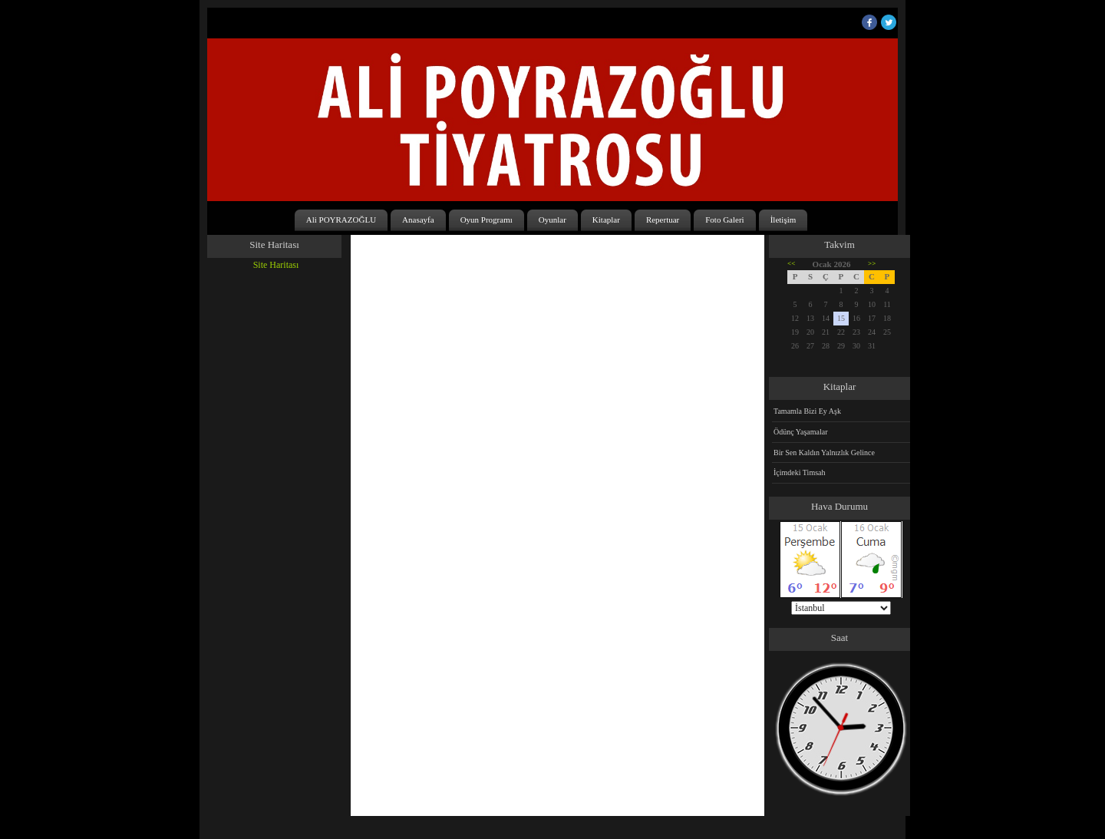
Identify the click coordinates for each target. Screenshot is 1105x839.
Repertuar (662, 219)
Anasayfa (418, 219)
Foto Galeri (724, 219)
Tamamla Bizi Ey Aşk (807, 411)
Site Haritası (276, 264)
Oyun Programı (486, 219)
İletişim (783, 219)
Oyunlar (552, 219)
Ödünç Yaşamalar (801, 432)
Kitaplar (606, 219)
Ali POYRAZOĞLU (341, 219)
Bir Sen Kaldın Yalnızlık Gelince (824, 452)
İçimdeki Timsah (800, 472)
